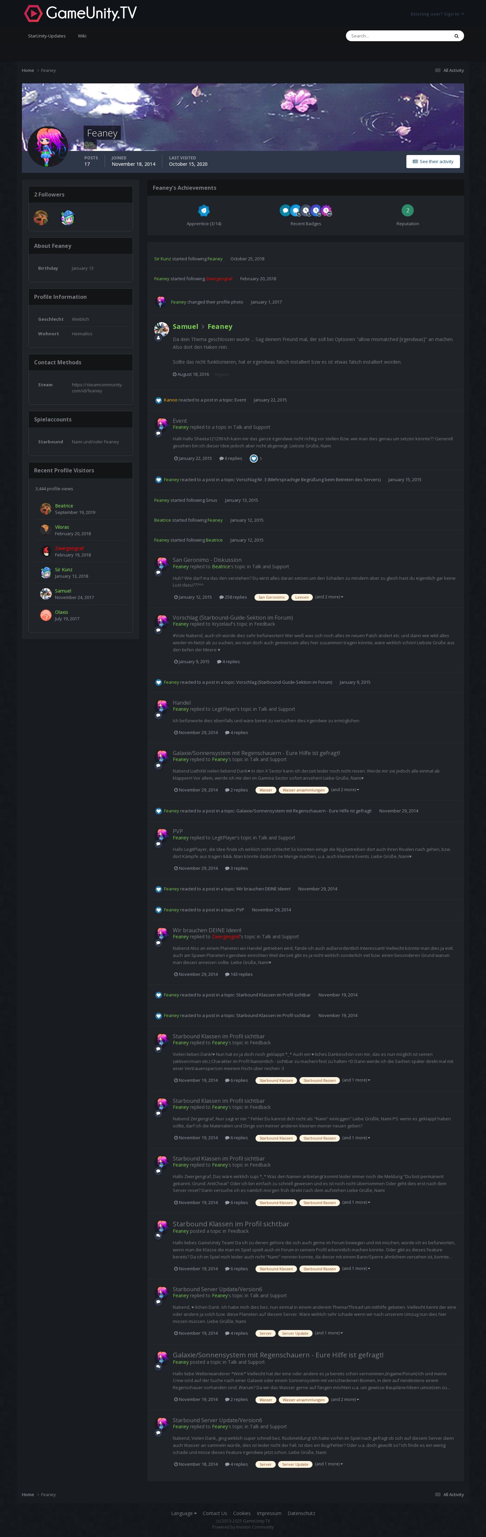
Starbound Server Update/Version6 (217, 1289)
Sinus (211, 500)
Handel (182, 702)
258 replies (233, 597)
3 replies (236, 868)
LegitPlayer (224, 709)
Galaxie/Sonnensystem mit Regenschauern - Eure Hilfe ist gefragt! (256, 753)
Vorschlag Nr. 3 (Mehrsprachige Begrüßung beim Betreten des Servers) (309, 479)
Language (184, 1513)
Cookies (242, 1513)
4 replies (228, 661)
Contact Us (215, 1513)
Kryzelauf (222, 624)
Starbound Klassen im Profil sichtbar (274, 995)
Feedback (264, 624)
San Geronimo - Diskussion (207, 560)
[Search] (376, 35)
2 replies (236, 790)
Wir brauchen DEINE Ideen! (264, 889)
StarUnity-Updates (47, 36)
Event (241, 400)
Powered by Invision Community (243, 1527)
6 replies (230, 458)
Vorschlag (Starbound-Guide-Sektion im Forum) (233, 617)
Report (222, 374)
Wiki (82, 36)
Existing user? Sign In (437, 14)
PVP (178, 831)
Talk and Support (251, 427)
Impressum (269, 1513)
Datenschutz (301, 1513)
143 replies (239, 974)
